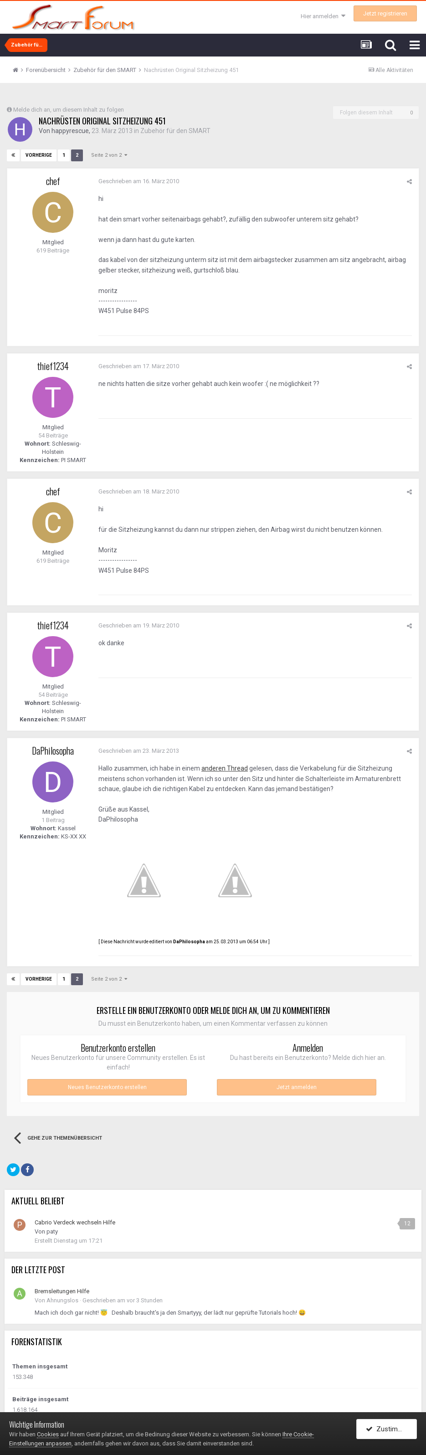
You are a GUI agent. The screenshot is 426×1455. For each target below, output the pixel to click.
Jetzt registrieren (385, 13)
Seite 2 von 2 (109, 155)
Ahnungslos (62, 1300)
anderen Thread (224, 768)
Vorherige (39, 155)
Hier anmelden (323, 16)
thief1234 (53, 366)
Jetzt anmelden (297, 1087)
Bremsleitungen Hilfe (62, 1291)
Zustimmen (388, 1429)
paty (52, 1231)
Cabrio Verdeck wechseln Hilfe (75, 1222)
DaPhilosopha (53, 750)
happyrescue (70, 130)
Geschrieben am (138, 181)
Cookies (48, 1434)
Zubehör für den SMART (175, 130)
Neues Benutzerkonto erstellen (107, 1087)
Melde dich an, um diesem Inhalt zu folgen (68, 109)
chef (53, 181)
